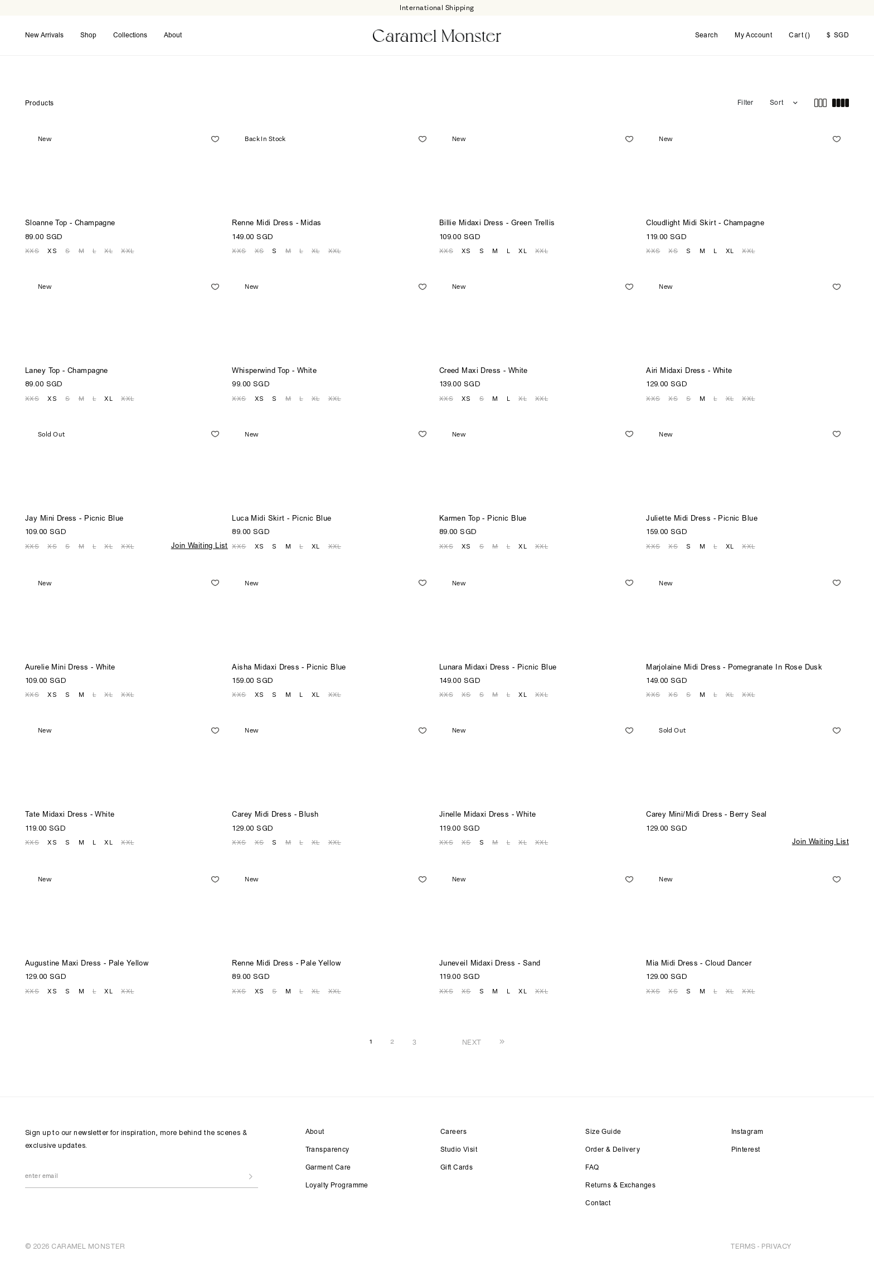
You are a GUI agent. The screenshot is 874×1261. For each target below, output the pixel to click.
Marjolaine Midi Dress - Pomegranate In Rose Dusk (734, 667)
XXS (32, 250)
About (173, 35)
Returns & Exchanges (620, 1185)
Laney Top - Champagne (66, 371)
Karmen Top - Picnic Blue (483, 518)
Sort (776, 102)
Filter (745, 102)
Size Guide (603, 1131)
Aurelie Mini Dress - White (70, 667)
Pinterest (745, 1149)
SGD (838, 35)
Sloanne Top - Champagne (70, 223)
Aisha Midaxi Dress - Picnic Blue (289, 667)
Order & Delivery (612, 1149)
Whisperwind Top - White (274, 371)
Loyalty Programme (336, 1185)
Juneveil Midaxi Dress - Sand (490, 963)
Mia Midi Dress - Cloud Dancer (698, 963)
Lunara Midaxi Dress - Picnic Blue (498, 667)
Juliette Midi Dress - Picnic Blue (702, 518)
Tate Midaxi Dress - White (70, 814)
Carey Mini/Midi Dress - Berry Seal (706, 814)
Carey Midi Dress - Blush (275, 814)
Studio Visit (458, 1149)
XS (52, 250)
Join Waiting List (199, 545)
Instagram (747, 1131)
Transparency (327, 1149)
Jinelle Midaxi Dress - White (487, 814)
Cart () (799, 35)
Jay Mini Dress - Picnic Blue (74, 518)
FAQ (592, 1167)
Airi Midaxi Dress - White (689, 371)
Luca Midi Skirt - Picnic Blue (281, 518)
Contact (597, 1203)
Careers (453, 1131)
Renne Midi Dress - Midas (276, 223)
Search (706, 35)
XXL (127, 250)
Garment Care (328, 1167)
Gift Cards (456, 1167)
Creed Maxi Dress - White (483, 371)
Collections (130, 35)
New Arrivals (44, 35)
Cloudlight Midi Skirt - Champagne (705, 223)
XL (108, 250)
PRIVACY (776, 1245)
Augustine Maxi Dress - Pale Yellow (86, 963)
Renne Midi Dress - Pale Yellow (286, 963)
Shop (88, 35)
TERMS (743, 1245)
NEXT (472, 1041)
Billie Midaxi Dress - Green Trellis (497, 223)
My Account (753, 35)
